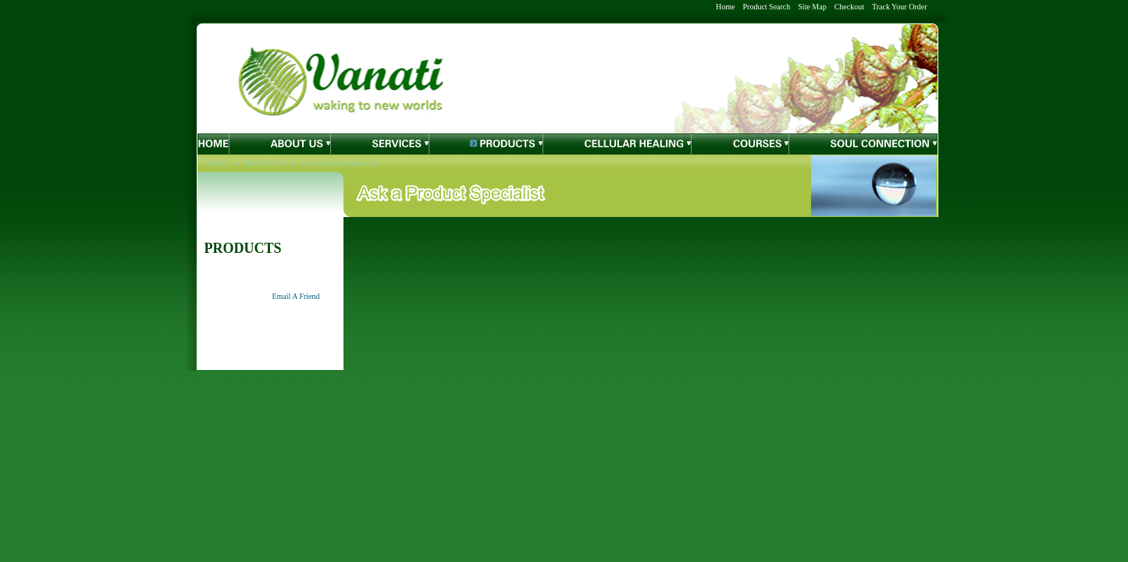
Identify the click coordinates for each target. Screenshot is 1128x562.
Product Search (766, 6)
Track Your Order (899, 6)
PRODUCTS (265, 163)
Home (725, 6)
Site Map (812, 6)
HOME (218, 163)
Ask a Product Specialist (339, 163)
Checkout (849, 6)
